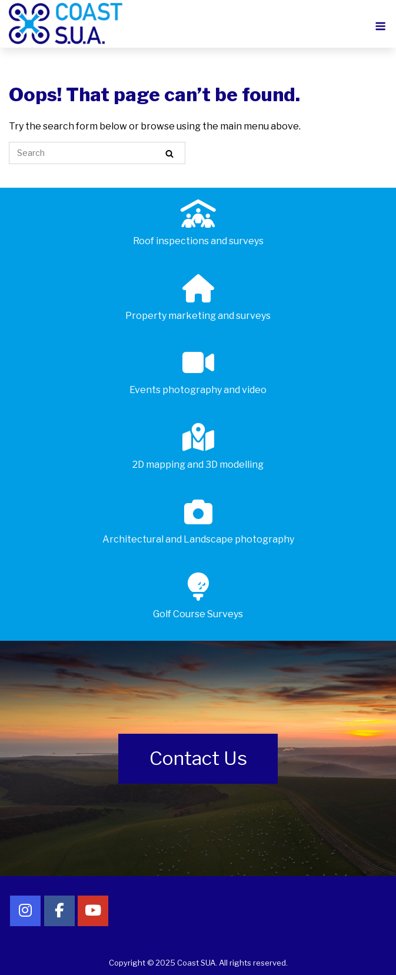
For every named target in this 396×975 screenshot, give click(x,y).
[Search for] (97, 153)
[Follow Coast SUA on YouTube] (93, 911)
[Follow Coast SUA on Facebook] (59, 911)
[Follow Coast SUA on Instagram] (25, 911)
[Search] (169, 153)
